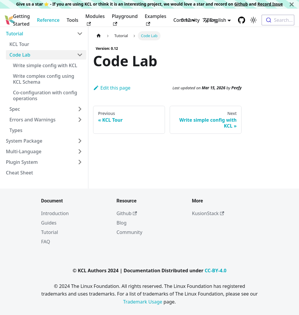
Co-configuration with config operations (45, 95)
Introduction (55, 213)
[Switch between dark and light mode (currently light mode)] (253, 20)
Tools (72, 20)
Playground (125, 19)
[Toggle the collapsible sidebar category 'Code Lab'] (79, 55)
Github (241, 4)
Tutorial (14, 33)
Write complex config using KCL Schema (43, 79)
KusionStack (208, 213)
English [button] (214, 20)
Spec (14, 109)
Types (15, 130)
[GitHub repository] (241, 20)
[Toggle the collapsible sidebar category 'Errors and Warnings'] (79, 119)
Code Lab (19, 55)
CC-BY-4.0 (216, 270)
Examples (155, 19)
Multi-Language (24, 151)
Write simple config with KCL (45, 65)
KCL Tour (19, 44)
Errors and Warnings (32, 119)
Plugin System (22, 162)
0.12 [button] (186, 20)
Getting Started (21, 20)
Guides (49, 223)
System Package (24, 141)
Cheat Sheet (19, 172)
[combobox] (278, 20)
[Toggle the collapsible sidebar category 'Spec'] (79, 109)
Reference (48, 20)
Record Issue (270, 4)
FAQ (45, 241)
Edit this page (111, 88)
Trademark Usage (142, 301)
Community (130, 232)
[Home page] (98, 35)
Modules (95, 19)
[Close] (291, 4)
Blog (122, 223)
